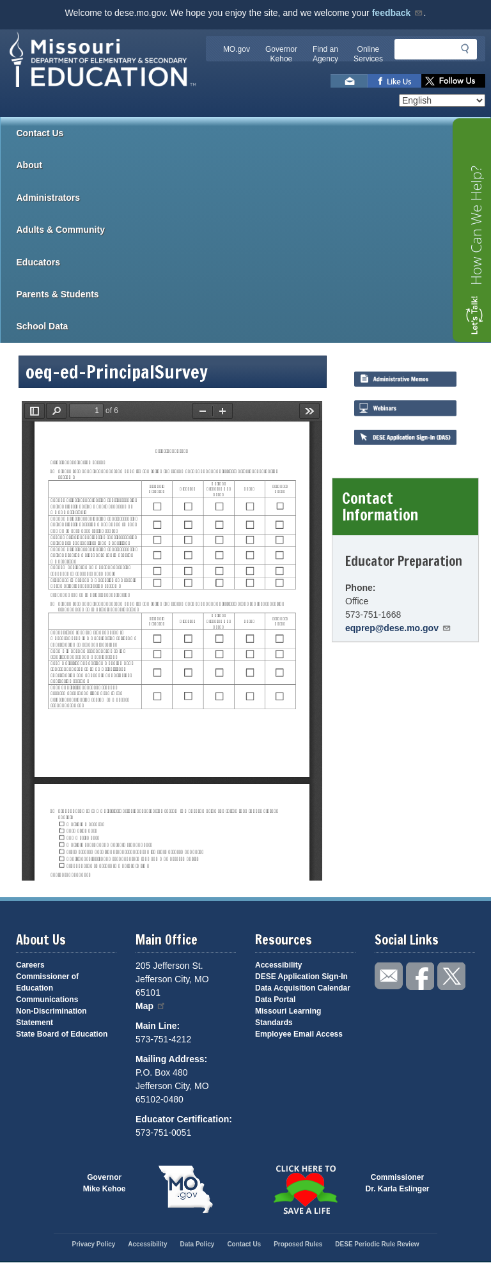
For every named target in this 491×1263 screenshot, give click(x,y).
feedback (398, 13)
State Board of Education (61, 1034)
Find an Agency (325, 54)
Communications (47, 999)
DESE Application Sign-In (301, 976)
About (254, 165)
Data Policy (197, 1244)
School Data (254, 326)
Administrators (254, 198)
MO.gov (236, 49)
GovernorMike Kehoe (104, 1183)
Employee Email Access (299, 1034)
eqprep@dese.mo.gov (398, 628)
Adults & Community (254, 230)
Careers (30, 965)
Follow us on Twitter (453, 81)
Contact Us (40, 133)
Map (151, 1006)
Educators (254, 262)
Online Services (368, 54)
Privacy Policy (93, 1244)
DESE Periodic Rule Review (377, 1244)
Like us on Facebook (394, 81)
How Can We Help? (475, 225)
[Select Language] (442, 100)
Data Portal (275, 999)
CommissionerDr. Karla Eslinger (398, 1183)
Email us (349, 81)
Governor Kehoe (281, 54)
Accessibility (278, 965)
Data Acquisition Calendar (302, 988)
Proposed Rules (298, 1244)
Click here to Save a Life (306, 1189)
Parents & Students (254, 294)
